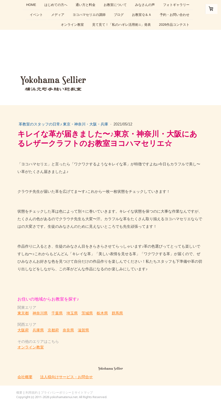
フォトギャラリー (176, 5)
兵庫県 (38, 330)
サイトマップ (83, 392)
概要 (19, 392)
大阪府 (23, 330)
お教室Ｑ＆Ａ (141, 15)
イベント (36, 15)
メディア (57, 15)
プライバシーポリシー (56, 392)
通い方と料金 (85, 5)
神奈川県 (40, 313)
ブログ (119, 15)
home (31, 5)
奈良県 (68, 330)
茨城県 (87, 313)
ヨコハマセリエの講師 (89, 15)
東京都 (23, 313)
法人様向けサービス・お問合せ (66, 376)
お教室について (115, 5)
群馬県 (117, 313)
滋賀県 (83, 330)
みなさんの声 (145, 5)
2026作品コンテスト (174, 25)
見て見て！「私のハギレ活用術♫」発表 (121, 25)
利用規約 (31, 392)
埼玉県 (72, 313)
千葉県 (57, 313)
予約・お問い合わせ (174, 15)
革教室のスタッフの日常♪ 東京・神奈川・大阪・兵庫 (64, 124)
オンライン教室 (72, 25)
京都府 (53, 330)
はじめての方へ (55, 5)
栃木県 (102, 313)
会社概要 (25, 376)
